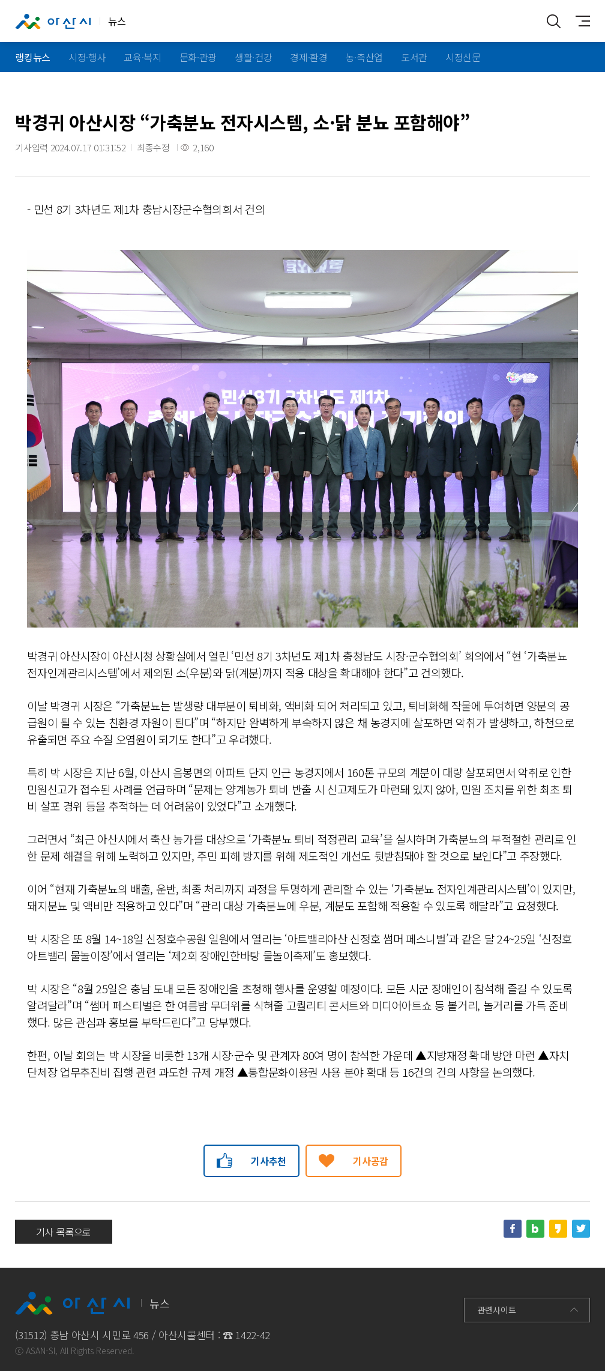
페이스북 (513, 1229)
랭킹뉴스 (32, 57)
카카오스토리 (558, 1229)
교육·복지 (142, 57)
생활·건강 (253, 57)
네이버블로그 (535, 1229)
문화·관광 (198, 57)
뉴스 (70, 21)
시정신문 (463, 57)
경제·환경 (308, 57)
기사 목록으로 (63, 1231)
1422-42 (252, 1334)
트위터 (581, 1229)
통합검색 (554, 21)
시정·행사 (87, 57)
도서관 (414, 57)
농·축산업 (364, 57)
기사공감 (370, 1161)
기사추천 (268, 1161)
